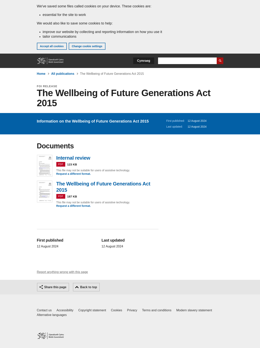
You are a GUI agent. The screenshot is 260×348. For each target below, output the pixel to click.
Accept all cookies (52, 46)
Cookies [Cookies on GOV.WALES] (116, 310)
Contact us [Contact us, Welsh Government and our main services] (44, 310)
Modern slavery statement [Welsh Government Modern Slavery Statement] (194, 310)
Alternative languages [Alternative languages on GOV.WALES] (52, 315)
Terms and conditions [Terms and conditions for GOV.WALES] (156, 310)
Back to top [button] (88, 287)
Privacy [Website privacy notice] (132, 310)
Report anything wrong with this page (62, 272)
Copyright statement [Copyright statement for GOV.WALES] (92, 310)
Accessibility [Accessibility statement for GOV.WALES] (65, 310)
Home (41, 73)
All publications (62, 73)
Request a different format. (73, 173)
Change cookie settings (87, 46)
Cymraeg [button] (143, 60)
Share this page (55, 287)
